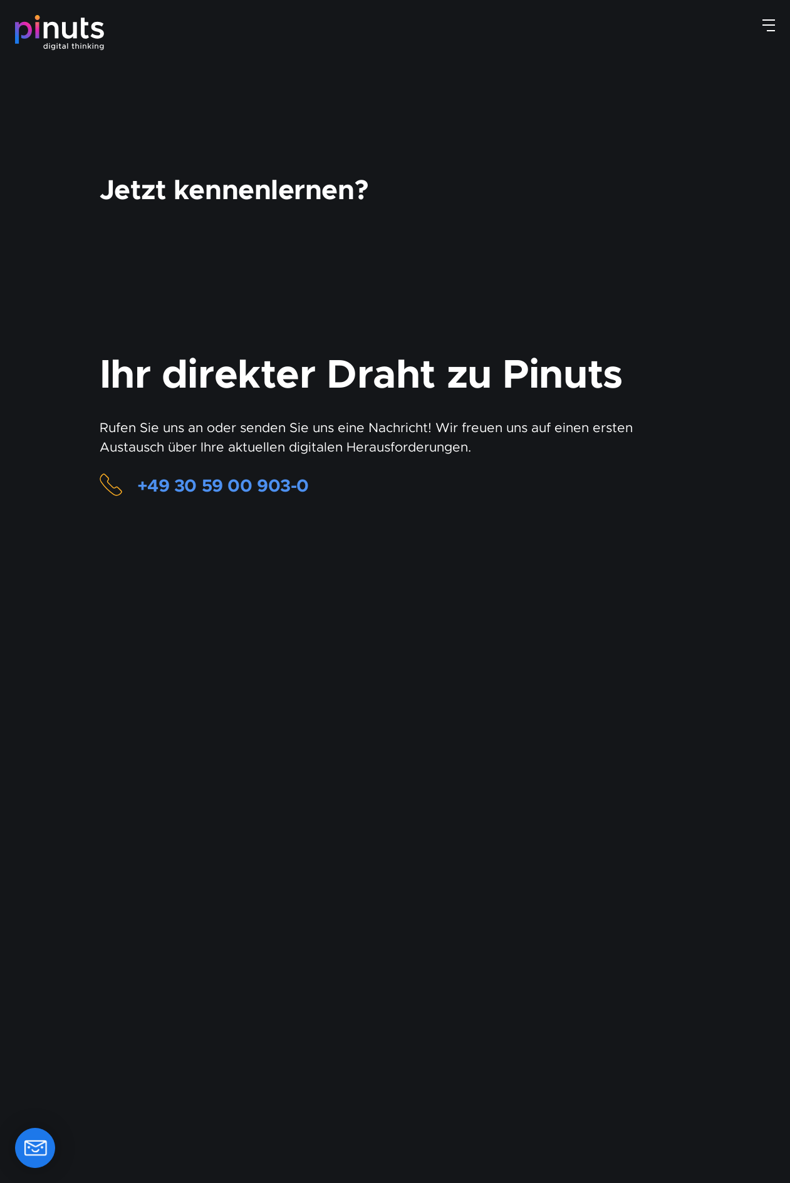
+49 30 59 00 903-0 (228, 486)
